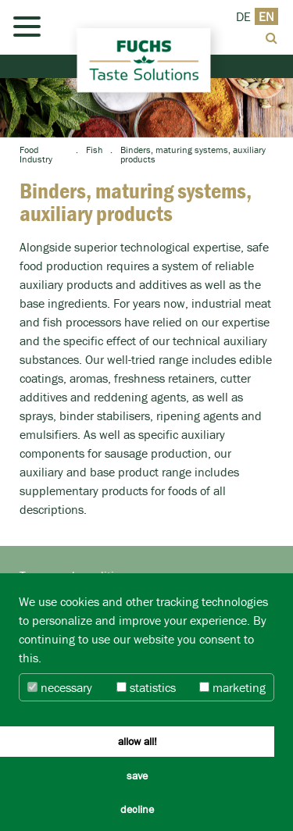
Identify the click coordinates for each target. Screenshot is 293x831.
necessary (59, 687)
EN (266, 16)
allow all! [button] (137, 741)
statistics (146, 687)
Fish (94, 149)
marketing (232, 687)
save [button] (137, 776)
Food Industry (36, 154)
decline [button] (137, 809)
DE (243, 16)
